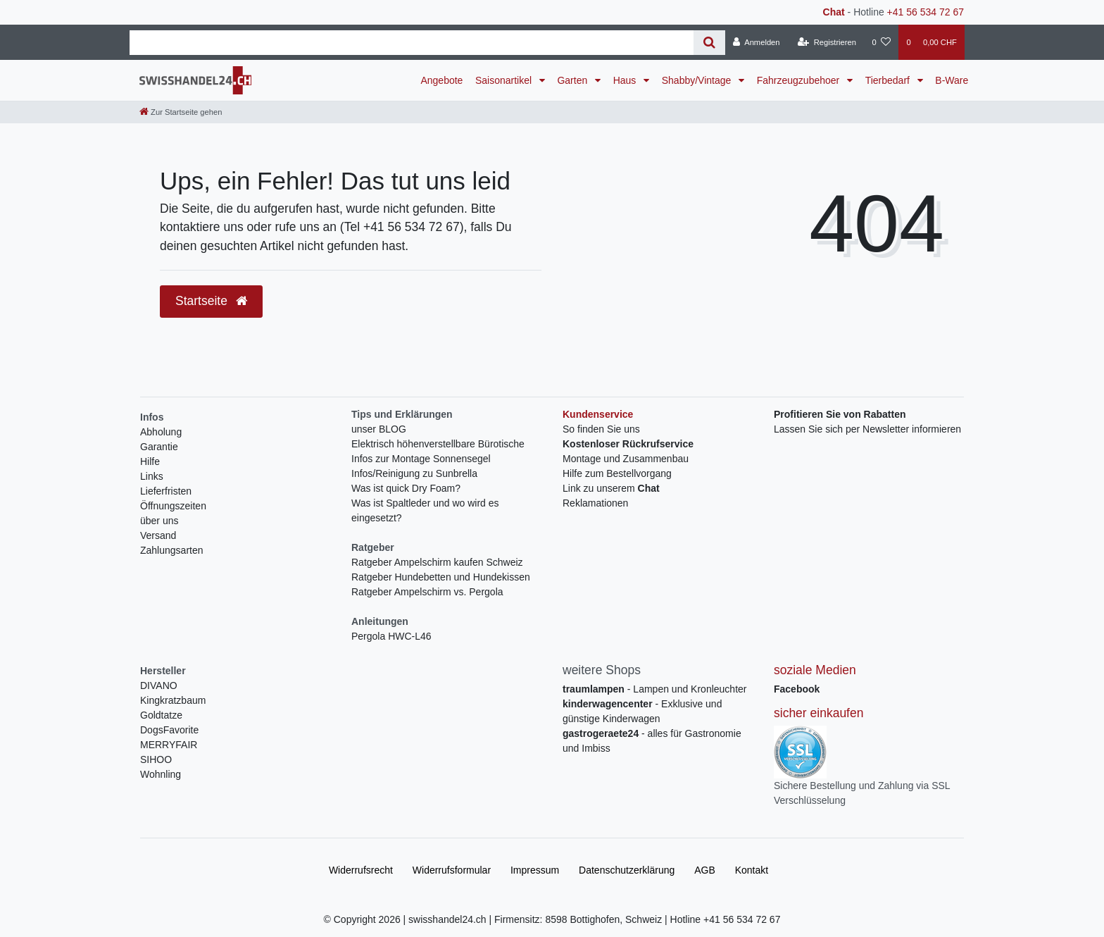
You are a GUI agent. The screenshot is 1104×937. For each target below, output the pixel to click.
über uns (159, 520)
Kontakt (751, 870)
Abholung (161, 432)
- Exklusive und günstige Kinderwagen (642, 711)
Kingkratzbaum (173, 700)
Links (151, 476)
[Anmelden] (756, 42)
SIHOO (156, 759)
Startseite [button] (211, 301)
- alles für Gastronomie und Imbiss (652, 741)
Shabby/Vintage (698, 80)
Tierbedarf (888, 80)
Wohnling (160, 774)
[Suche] (709, 42)
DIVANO (158, 685)
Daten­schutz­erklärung (627, 870)
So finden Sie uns (601, 429)
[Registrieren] (827, 42)
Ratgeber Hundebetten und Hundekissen (440, 577)
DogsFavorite (169, 730)
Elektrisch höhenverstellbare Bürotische (438, 443)
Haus (626, 80)
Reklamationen (595, 503)
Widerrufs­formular (452, 870)
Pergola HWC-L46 (391, 636)
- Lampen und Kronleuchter (654, 689)
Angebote (441, 80)
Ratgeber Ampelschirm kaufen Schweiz (437, 562)
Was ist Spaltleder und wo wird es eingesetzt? (425, 510)
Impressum (534, 870)
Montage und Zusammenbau (626, 458)
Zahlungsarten (171, 550)
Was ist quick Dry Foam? (405, 488)
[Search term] (412, 42)
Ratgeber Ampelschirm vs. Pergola (427, 591)
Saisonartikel (504, 80)
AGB (704, 870)
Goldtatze (161, 715)
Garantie (159, 446)
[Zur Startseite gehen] (180, 112)
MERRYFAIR (168, 744)
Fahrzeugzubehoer (799, 80)
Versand (158, 535)
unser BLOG (378, 429)
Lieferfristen (166, 491)
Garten (573, 80)
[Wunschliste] (881, 42)
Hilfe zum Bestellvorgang (617, 473)
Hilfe (150, 461)
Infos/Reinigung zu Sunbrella (414, 473)
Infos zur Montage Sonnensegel (421, 458)
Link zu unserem (611, 488)
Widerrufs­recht (361, 870)
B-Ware (951, 80)
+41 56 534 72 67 (925, 12)
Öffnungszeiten (173, 505)
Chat (834, 12)
